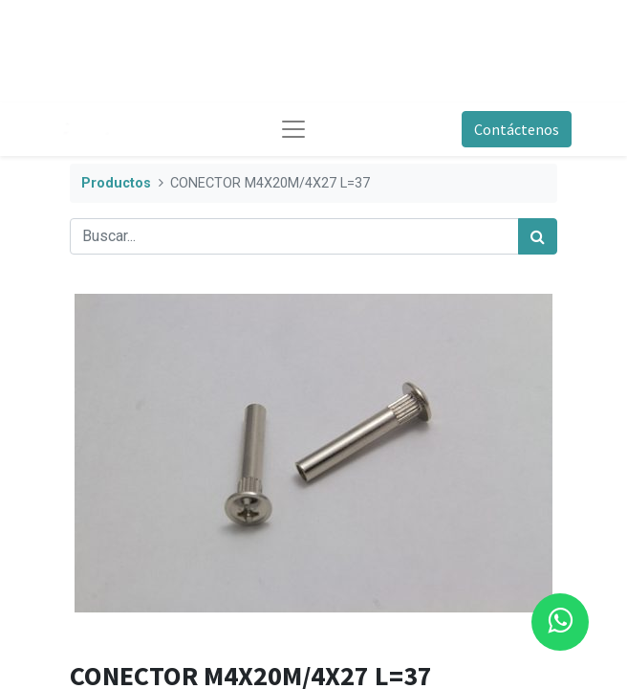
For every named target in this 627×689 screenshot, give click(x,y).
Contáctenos (516, 129)
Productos (116, 183)
